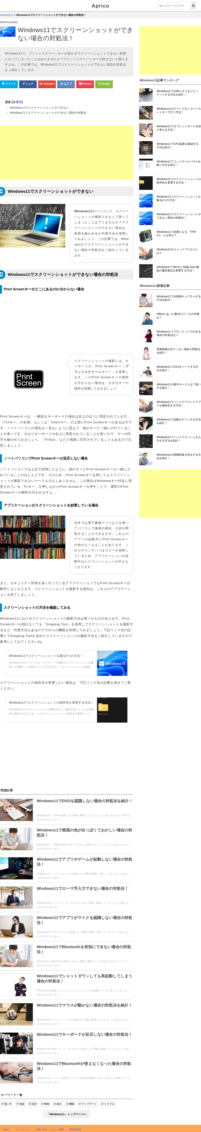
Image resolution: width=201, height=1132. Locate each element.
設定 (33, 1103)
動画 (45, 1103)
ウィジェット (22, 1129)
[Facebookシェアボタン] (28, 83)
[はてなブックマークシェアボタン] (66, 83)
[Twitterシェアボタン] (9, 83)
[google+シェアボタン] (47, 83)
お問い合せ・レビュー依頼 (49, 1129)
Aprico (100, 6)
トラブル (107, 1103)
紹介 (58, 1103)
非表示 (17, 102)
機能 (70, 1103)
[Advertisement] (66, 153)
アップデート (87, 1103)
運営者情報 (75, 1129)
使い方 (6, 1103)
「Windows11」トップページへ (67, 1114)
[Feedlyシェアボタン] (104, 83)
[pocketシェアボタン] (85, 83)
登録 (20, 1103)
